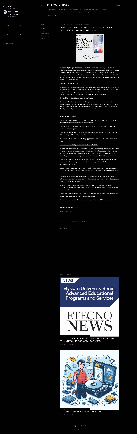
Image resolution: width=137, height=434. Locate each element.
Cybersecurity (45, 36)
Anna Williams (85, 429)
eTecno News (58, 5)
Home (50, 16)
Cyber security (45, 33)
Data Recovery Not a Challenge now (80, 411)
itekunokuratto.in (65, 211)
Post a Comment (68, 344)
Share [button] (42, 24)
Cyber (42, 31)
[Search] (118, 5)
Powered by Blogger (80, 426)
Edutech (43, 38)
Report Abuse (8, 43)
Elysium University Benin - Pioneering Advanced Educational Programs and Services (87, 339)
